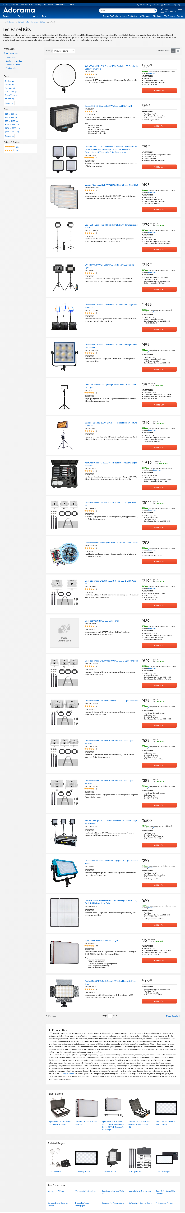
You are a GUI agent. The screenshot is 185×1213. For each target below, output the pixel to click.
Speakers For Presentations (113, 1203)
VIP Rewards (145, 16)
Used (34, 16)
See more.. (9, 103)
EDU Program (169, 16)
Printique (38, 5)
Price (6, 109)
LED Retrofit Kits (55, 1172)
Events (180, 16)
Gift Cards (157, 16)
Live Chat (154, 5)
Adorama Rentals (26, 5)
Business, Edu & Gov (10, 5)
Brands (22, 16)
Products (8, 16)
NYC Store (166, 5)
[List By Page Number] (110, 1016)
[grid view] (177, 50)
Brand (6, 76)
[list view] (173, 50)
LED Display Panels (66, 1074)
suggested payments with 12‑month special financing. (157, 311)
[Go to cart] (179, 11)
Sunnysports (60, 5)
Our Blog (70, 5)
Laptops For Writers (56, 1191)
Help (178, 5)
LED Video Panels (109, 1172)
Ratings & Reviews (12, 142)
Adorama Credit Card (128, 16)
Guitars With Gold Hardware (140, 1203)
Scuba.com (48, 5)
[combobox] (128, 10)
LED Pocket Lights (163, 1172)
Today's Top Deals (110, 16)
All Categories (12, 53)
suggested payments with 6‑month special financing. (159, 72)
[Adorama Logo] (19, 10)
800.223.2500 (142, 5)
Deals (46, 16)
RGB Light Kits (135, 1172)
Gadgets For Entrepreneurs (140, 1191)
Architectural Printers (164, 1203)
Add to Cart (159, 90)
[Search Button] (154, 10)
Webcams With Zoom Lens (85, 1191)
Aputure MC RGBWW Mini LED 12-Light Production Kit (139, 1124)
